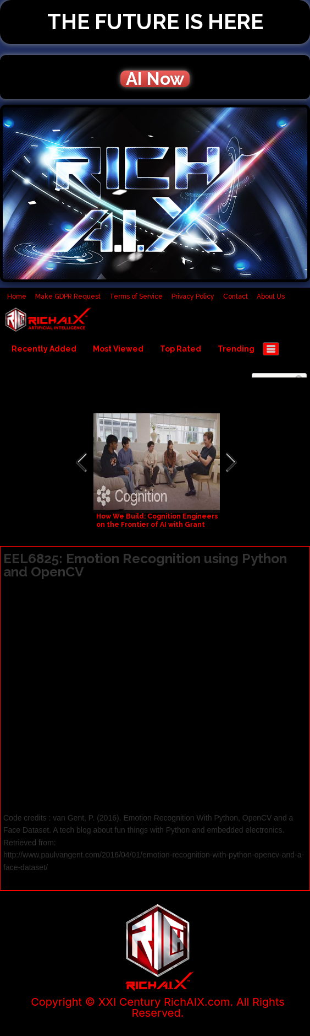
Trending (236, 348)
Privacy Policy (192, 296)
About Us (271, 296)
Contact (235, 296)
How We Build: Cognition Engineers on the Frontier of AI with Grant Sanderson (157, 524)
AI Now (155, 79)
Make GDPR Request (68, 296)
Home (16, 296)
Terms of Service (136, 296)
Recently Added (44, 348)
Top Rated (180, 348)
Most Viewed (118, 348)
